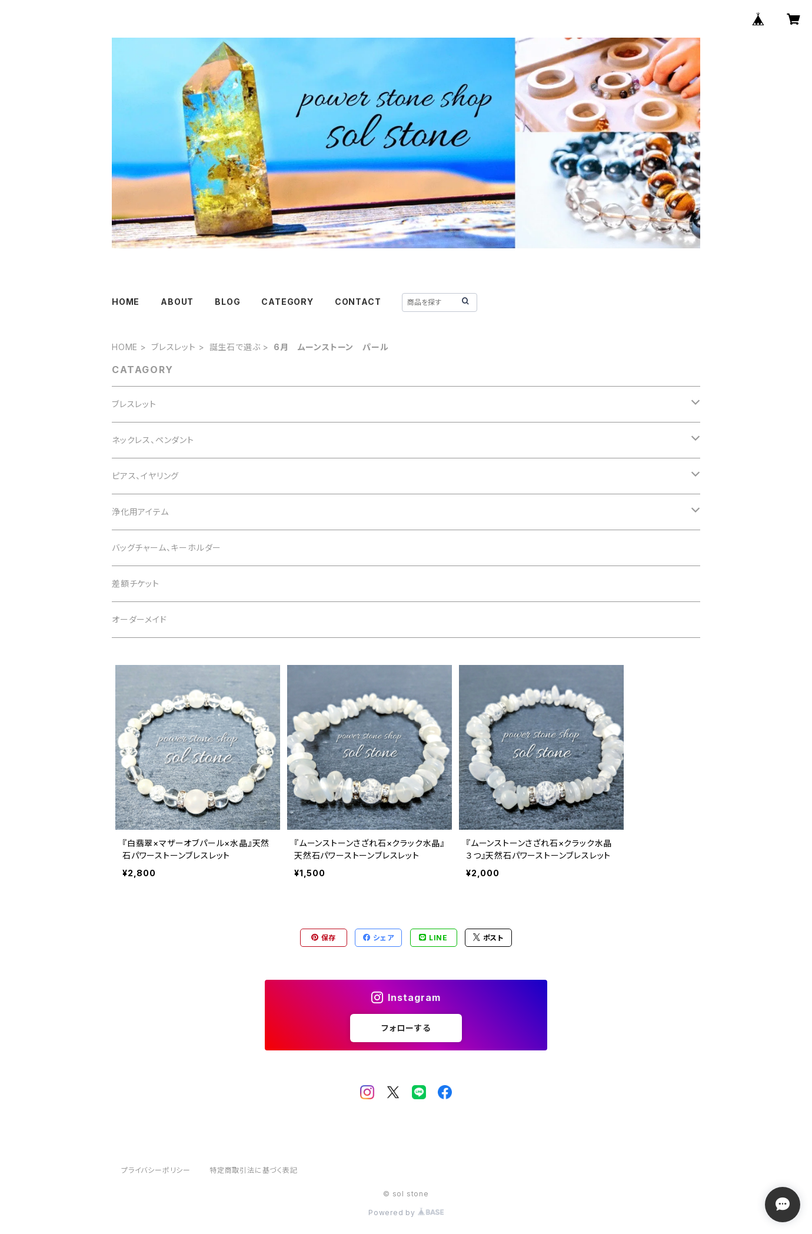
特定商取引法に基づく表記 (253, 1170)
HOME (125, 302)
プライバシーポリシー (156, 1170)
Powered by (406, 1212)
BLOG (227, 302)
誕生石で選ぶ (235, 347)
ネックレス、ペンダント (153, 440)
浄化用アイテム (140, 512)
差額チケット (135, 583)
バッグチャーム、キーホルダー (166, 548)
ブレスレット (173, 347)
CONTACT (358, 302)
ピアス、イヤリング (145, 476)
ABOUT (177, 302)
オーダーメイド (139, 619)
